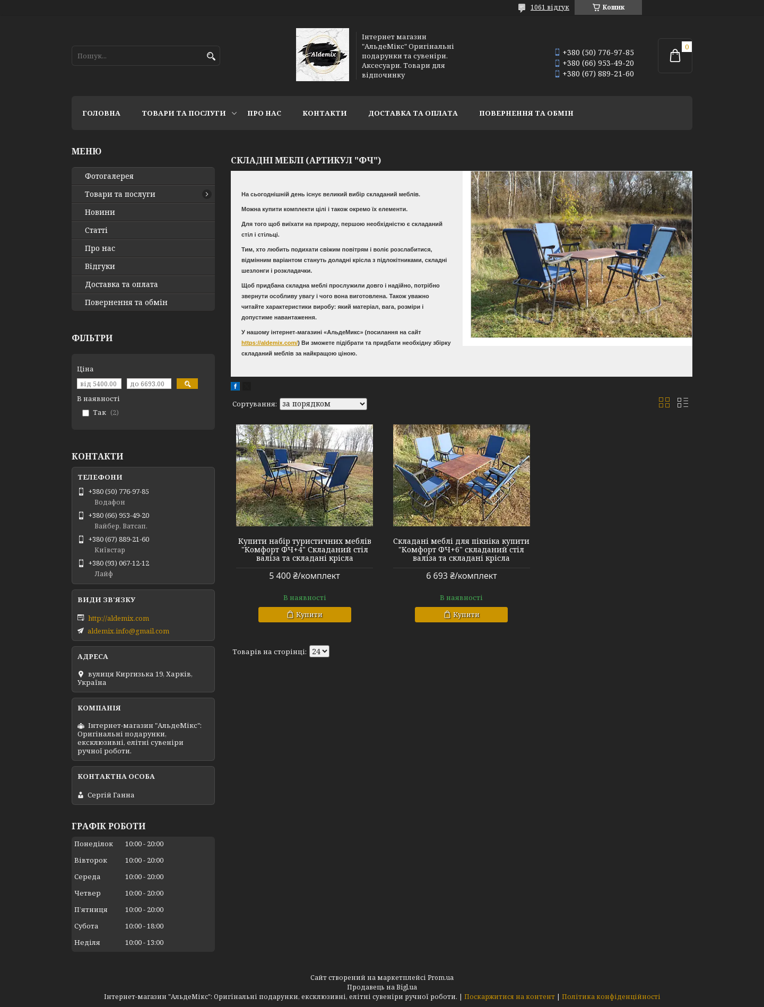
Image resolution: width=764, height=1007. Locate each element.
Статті (96, 230)
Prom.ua (441, 977)
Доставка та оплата (413, 113)
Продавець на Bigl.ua (382, 987)
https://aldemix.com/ (269, 343)
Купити (309, 614)
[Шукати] (211, 56)
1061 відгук (550, 7)
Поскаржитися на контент (509, 996)
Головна (101, 113)
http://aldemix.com (118, 618)
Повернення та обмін (526, 113)
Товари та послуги (184, 113)
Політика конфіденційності (611, 996)
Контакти (324, 113)
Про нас (264, 113)
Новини (100, 212)
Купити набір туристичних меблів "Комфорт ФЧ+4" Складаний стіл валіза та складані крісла (304, 549)
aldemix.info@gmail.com (128, 631)
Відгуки (100, 266)
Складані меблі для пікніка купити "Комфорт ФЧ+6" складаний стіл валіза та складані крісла (461, 549)
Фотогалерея (109, 176)
